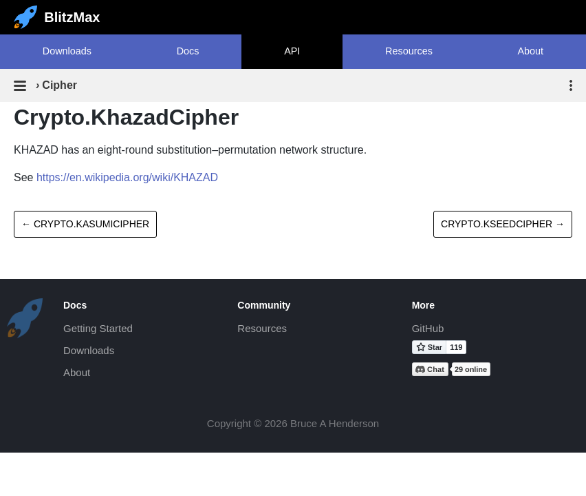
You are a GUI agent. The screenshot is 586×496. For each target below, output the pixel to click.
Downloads (67, 50)
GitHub (428, 328)
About (531, 50)
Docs (188, 50)
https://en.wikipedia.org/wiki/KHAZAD (127, 177)
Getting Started (98, 328)
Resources (409, 50)
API (292, 50)
